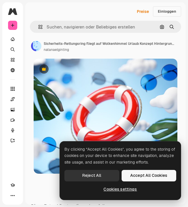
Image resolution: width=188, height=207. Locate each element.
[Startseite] (12, 39)
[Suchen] (12, 49)
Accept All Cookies (149, 175)
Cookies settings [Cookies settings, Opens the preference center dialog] (120, 189)
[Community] (12, 70)
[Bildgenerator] (12, 109)
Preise (143, 11)
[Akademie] (12, 185)
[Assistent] (12, 140)
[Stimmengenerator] (12, 130)
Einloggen (167, 11)
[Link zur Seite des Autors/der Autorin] (36, 46)
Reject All (91, 175)
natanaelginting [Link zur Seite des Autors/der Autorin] (56, 49)
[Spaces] (12, 99)
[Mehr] (12, 195)
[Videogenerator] (12, 119)
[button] (38, 27)
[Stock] (12, 59)
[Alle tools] (12, 88)
